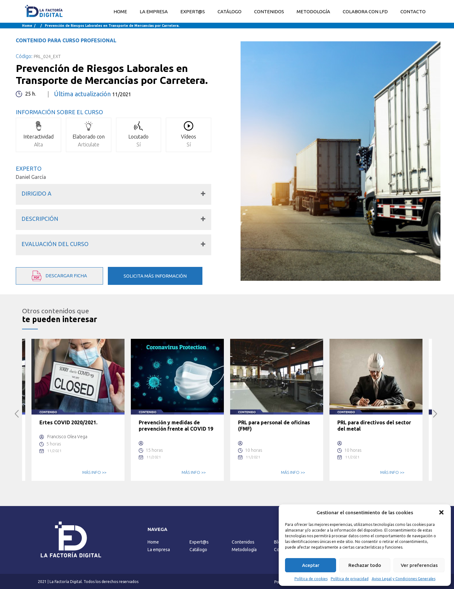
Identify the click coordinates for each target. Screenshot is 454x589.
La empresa (159, 549)
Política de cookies (311, 579)
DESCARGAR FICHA (59, 276)
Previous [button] (17, 414)
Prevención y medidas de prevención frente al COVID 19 (176, 426)
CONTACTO (413, 11)
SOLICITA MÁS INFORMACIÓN (155, 276)
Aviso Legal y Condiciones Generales (403, 579)
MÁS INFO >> (94, 472)
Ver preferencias (419, 565)
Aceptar (310, 565)
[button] (441, 512)
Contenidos (243, 542)
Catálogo (198, 549)
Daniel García (31, 177)
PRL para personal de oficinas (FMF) (274, 426)
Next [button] (435, 414)
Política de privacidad (350, 579)
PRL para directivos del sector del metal (374, 426)
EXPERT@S (192, 11)
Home (120, 11)
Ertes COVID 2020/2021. (68, 422)
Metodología (244, 549)
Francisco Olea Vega (67, 436)
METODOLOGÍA (313, 11)
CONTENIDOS (269, 11)
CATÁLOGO (230, 11)
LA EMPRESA (154, 11)
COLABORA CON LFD (365, 11)
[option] (78, 410)
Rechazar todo (364, 565)
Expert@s (199, 542)
